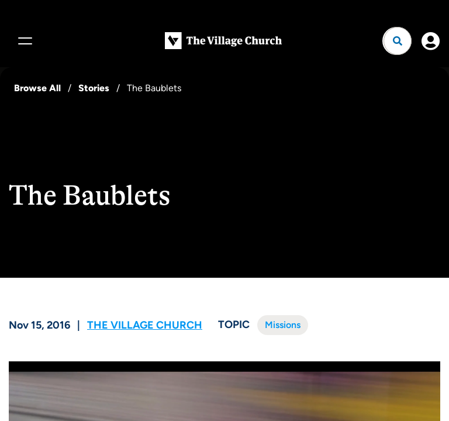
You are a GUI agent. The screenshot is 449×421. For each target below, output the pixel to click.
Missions (283, 324)
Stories (93, 88)
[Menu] (23, 41)
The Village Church (144, 325)
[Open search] (398, 41)
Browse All (37, 88)
